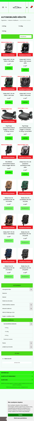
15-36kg (7, 331)
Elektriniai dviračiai (7, 301)
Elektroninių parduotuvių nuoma (13, 387)
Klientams (4, 380)
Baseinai (4, 293)
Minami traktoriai (6, 308)
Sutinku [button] (20, 415)
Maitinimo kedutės (8, 339)
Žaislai (4, 343)
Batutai (4, 297)
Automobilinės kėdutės (10, 324)
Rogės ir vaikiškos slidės (8, 316)
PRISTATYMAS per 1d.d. (8, 312)
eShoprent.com (24, 387)
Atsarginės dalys (6, 289)
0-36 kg (6, 327)
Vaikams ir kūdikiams (8, 320)
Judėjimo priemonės (7, 347)
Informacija (5, 372)
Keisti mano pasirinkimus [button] (20, 418)
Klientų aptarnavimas (8, 376)
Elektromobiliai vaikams (8, 304)
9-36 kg (6, 335)
